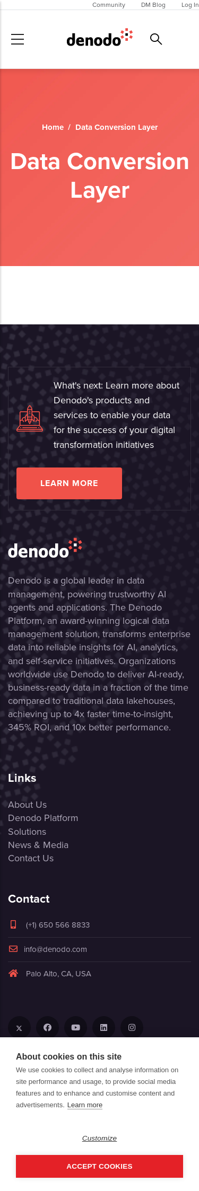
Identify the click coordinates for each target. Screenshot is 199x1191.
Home (53, 127)
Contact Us (31, 858)
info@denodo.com (47, 949)
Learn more (69, 483)
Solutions (27, 832)
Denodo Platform (43, 818)
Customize (99, 1138)
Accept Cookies (99, 1166)
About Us (27, 804)
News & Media (38, 845)
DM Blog (153, 5)
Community (108, 5)
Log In (190, 5)
